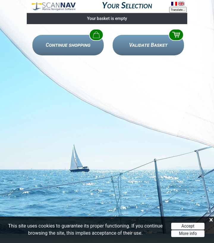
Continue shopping (68, 45)
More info (188, 233)
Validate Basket (148, 45)
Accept (187, 226)
